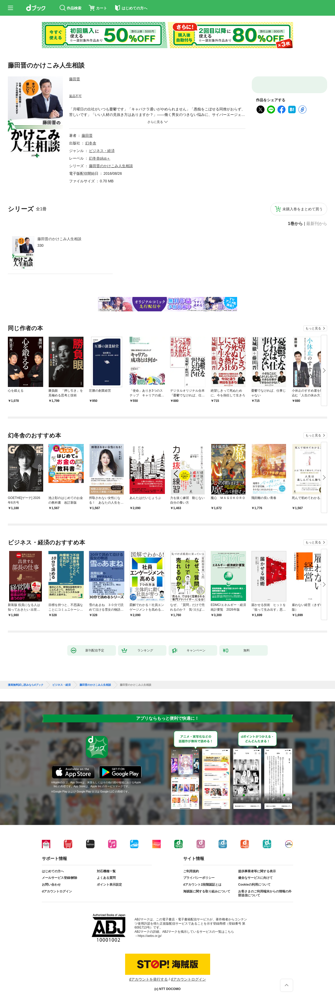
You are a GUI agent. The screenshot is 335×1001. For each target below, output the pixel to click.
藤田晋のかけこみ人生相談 (59, 239)
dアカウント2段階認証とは (202, 884)
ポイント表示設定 (109, 884)
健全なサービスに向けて (255, 878)
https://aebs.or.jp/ (149, 936)
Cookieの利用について (254, 884)
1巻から (295, 224)
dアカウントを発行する (148, 979)
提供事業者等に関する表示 (257, 871)
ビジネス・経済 (102, 151)
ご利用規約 (191, 871)
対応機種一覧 (106, 871)
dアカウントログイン (57, 891)
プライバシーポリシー (199, 878)
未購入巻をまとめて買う (302, 209)
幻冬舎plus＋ (99, 158)
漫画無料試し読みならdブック (25, 685)
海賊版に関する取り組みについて (206, 891)
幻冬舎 (90, 143)
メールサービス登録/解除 (59, 878)
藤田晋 (74, 79)
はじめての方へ (53, 871)
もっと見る (313, 328)
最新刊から (316, 224)
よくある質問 (106, 878)
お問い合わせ (51, 884)
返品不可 (75, 96)
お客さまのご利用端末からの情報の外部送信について (265, 893)
